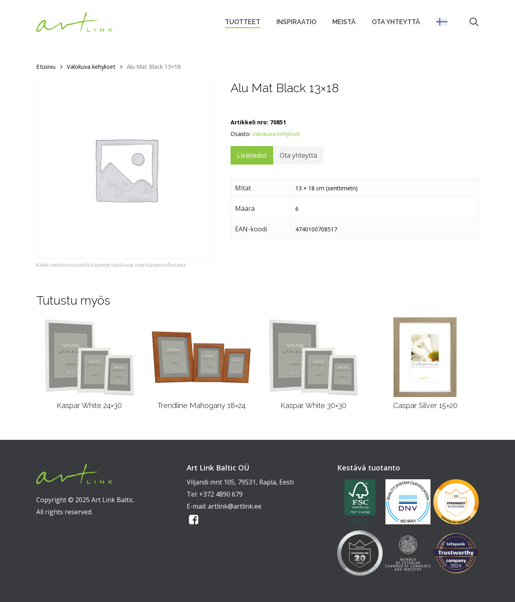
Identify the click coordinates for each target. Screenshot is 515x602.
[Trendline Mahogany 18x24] (201, 357)
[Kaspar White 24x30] (89, 357)
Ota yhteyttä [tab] (298, 155)
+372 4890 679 (221, 494)
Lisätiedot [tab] (252, 155)
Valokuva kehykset (91, 66)
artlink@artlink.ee (235, 506)
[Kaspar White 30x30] (313, 357)
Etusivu (46, 66)
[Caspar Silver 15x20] (425, 357)
